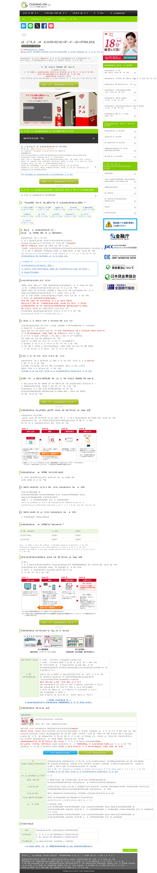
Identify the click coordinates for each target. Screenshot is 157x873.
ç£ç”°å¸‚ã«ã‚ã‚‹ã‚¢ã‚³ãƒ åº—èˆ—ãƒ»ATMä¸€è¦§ (38, 195)
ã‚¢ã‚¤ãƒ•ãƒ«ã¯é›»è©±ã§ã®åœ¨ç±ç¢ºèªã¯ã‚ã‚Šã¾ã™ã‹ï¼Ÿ (121, 78)
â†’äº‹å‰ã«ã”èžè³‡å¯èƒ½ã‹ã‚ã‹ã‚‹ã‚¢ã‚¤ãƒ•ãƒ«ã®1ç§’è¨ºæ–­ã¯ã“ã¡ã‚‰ (56, 371)
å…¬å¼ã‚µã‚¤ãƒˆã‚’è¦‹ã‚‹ (95, 753)
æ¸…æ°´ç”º (85, 214)
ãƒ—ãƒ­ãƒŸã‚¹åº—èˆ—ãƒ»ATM (115, 143)
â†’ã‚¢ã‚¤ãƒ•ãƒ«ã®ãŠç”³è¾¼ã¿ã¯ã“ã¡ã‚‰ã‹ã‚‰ (44, 256)
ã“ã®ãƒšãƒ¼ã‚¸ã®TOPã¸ (130, 850)
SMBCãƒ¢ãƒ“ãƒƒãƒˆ (111, 187)
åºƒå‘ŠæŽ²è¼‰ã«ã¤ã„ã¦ (69, 855)
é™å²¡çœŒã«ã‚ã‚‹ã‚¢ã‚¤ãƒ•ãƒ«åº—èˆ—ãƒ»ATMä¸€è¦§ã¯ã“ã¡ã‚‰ (48, 174)
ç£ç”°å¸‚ (41, 214)
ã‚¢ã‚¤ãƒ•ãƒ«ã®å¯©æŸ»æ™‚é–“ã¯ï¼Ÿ (119, 84)
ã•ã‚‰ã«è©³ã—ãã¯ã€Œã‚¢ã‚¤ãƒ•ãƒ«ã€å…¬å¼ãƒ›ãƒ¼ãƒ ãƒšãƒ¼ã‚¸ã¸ (60, 846)
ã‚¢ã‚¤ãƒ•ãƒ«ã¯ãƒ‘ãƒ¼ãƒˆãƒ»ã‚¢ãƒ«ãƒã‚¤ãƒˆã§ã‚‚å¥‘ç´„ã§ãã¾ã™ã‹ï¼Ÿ (121, 107)
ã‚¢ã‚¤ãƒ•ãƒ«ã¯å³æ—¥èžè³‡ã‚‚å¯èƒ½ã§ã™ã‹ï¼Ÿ (117, 71)
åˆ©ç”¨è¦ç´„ (26, 855)
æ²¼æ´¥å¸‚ (74, 208)
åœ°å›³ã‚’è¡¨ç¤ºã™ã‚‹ (34, 138)
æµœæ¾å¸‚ (59, 208)
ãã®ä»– (99, 13)
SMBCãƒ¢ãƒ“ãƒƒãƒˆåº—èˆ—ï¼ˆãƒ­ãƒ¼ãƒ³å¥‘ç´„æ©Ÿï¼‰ (116, 149)
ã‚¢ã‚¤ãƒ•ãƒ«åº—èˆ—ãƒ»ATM (114, 131)
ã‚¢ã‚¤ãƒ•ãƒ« (26, 715)
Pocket (51, 26)
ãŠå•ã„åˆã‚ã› (106, 855)
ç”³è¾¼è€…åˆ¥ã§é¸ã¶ (55, 13)
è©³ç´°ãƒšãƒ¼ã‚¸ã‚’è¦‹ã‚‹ (60, 753)
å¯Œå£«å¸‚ (27, 214)
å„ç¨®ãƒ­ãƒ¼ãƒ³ (118, 13)
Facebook (44, 26)
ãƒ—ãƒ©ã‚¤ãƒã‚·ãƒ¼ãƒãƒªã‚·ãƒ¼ (44, 855)
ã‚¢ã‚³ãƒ (107, 207)
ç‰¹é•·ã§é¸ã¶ (80, 13)
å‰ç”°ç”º (27, 221)
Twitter (37, 26)
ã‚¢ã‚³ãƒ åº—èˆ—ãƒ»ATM (113, 137)
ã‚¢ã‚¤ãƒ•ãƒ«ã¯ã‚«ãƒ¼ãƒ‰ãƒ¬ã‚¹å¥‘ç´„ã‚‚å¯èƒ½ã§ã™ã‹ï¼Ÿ (118, 91)
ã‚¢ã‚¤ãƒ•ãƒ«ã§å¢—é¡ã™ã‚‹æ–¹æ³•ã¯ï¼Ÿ (117, 115)
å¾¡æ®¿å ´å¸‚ (70, 214)
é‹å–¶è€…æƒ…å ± (89, 855)
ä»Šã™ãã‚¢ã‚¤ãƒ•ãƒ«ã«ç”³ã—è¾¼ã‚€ (59, 85)
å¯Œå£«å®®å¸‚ (88, 208)
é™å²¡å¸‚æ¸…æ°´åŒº (43, 208)
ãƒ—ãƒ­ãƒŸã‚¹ (109, 193)
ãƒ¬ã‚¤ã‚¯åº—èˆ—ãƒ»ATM (113, 156)
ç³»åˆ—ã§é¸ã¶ (30, 13)
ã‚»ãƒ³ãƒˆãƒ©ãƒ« (110, 213)
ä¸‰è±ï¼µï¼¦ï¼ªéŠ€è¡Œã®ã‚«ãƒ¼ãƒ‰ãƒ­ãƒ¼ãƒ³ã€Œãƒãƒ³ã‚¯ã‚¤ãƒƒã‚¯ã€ (120, 180)
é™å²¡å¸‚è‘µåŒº (27, 208)
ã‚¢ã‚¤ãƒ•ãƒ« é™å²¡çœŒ (31, 46)
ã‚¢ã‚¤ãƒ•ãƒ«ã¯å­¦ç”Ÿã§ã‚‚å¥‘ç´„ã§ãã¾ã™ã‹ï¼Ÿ (115, 99)
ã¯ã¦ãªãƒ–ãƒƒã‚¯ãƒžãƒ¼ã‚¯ (23, 26)
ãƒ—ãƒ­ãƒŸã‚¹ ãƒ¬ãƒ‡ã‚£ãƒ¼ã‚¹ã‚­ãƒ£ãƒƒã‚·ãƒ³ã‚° (116, 200)
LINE (30, 26)
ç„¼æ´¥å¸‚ (56, 214)
